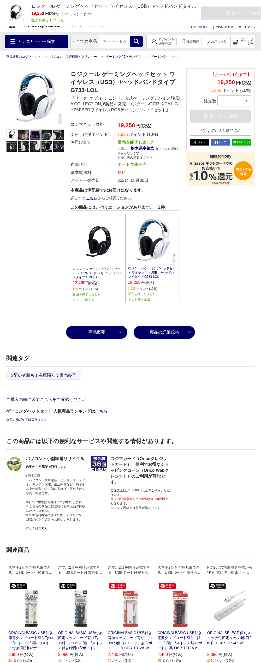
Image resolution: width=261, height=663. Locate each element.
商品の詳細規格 (164, 332)
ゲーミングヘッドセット (168, 56)
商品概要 (96, 332)
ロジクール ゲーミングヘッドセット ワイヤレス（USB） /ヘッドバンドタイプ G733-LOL (152, 273)
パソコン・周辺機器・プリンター (73, 56)
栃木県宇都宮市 (145, 148)
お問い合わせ (224, 26)
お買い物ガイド (201, 26)
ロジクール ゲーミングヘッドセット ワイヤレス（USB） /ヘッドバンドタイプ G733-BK (97, 273)
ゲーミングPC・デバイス (123, 56)
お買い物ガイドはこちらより (26, 419)
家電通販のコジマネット (23, 56)
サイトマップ (247, 26)
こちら (148, 157)
